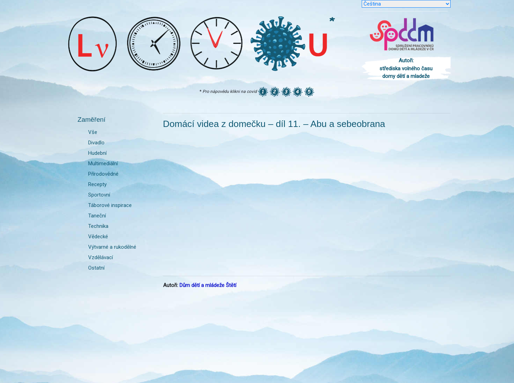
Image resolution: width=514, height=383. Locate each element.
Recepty (97, 184)
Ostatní (96, 268)
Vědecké (98, 236)
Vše (92, 132)
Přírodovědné (103, 174)
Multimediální (103, 163)
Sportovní (99, 195)
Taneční (97, 216)
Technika (98, 226)
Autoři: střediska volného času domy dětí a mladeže (405, 68)
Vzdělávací (100, 257)
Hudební (97, 153)
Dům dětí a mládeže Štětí (207, 285)
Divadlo (96, 142)
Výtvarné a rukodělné (112, 247)
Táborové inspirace (110, 205)
